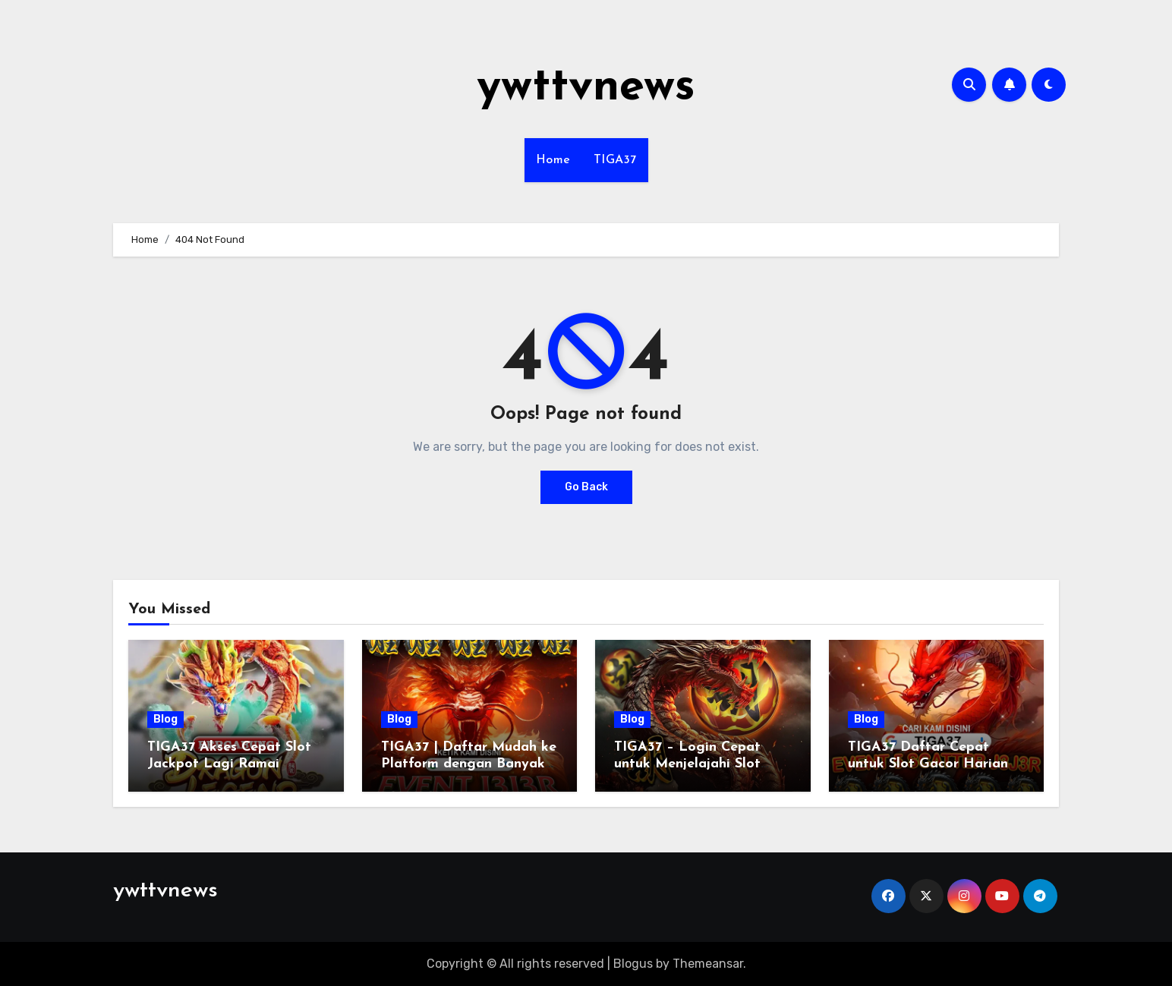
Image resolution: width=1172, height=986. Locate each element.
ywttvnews (586, 88)
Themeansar (708, 963)
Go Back (586, 486)
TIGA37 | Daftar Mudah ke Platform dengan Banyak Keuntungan (468, 763)
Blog (165, 719)
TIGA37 (615, 160)
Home (553, 160)
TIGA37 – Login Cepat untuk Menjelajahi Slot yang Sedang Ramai (687, 763)
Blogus (633, 963)
